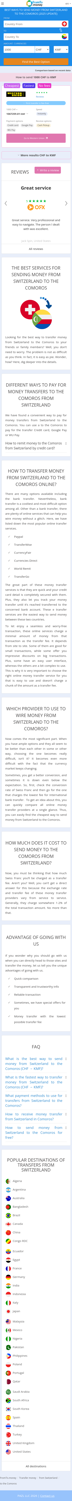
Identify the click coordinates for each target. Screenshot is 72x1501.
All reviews (36, 249)
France (17, 1268)
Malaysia (18, 1321)
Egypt (16, 1260)
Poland (17, 1364)
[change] (61, 30)
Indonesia (19, 1294)
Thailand (18, 1426)
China (16, 1232)
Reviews (40, 96)
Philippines (20, 1355)
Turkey (17, 1434)
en (68, 3)
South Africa (21, 1400)
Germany (19, 1277)
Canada (18, 1224)
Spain (16, 1417)
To (5, 30)
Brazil (16, 1215)
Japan (16, 1311)
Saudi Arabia (21, 1391)
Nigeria (17, 1338)
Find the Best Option (36, 62)
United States (22, 1451)
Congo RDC (20, 1241)
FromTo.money (8, 1477)
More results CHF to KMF (36, 155)
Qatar (16, 1381)
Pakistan (18, 1347)
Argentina (19, 1189)
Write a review (47, 170)
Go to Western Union (36, 138)
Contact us (47, 1496)
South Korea (21, 1409)
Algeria (17, 1181)
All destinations (36, 1466)
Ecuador (18, 1251)
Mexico (17, 1330)
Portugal (18, 1373)
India (16, 1285)
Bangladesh (20, 1206)
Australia (19, 1198)
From (7, 18)
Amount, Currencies (15, 43)
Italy (15, 1302)
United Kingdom (23, 1443)
